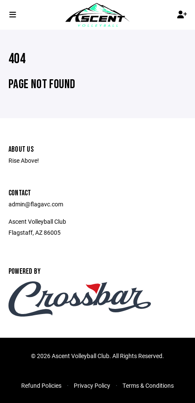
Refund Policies (41, 385)
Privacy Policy (92, 385)
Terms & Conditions (148, 385)
